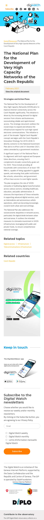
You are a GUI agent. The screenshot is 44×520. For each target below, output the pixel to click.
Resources (13, 41)
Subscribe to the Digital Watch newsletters (17, 398)
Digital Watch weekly (17, 433)
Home (6, 41)
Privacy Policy (27, 420)
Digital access (9, 243)
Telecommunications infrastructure (18, 246)
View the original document (17, 91)
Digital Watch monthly (17, 436)
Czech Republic (9, 261)
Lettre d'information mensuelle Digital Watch (21, 441)
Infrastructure (23, 243)
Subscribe (9, 9)
